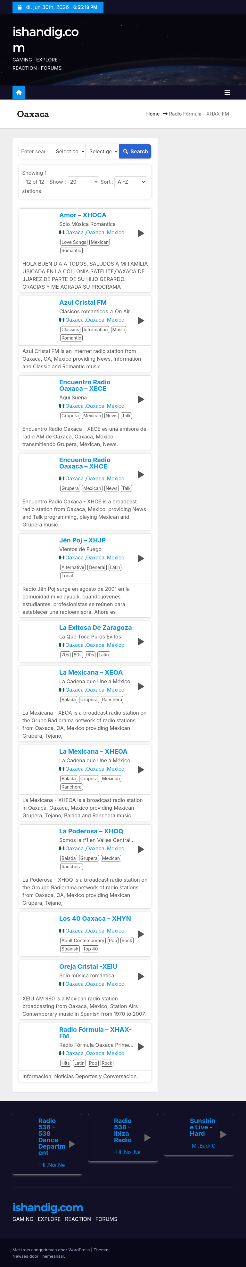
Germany (214, 1145)
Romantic (71, 250)
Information (96, 329)
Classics (70, 329)
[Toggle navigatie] (227, 92)
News (112, 415)
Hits (66, 1063)
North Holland (51, 1164)
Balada (69, 699)
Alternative (73, 567)
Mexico (116, 232)
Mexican (100, 242)
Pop (113, 940)
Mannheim (194, 1145)
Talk (126, 415)
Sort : (107, 181)
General (97, 567)
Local (67, 575)
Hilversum (43, 1164)
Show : (58, 181)
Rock (127, 940)
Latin (115, 567)
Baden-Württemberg (204, 1145)
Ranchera (112, 699)
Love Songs (74, 242)
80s (78, 654)
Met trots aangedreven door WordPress (51, 1249)
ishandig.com (47, 1207)
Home (153, 114)
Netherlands (61, 1164)
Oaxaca (74, 232)
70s (65, 654)
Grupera (70, 415)
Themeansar (52, 1255)
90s (90, 654)
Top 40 (90, 948)
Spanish (70, 948)
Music (118, 329)
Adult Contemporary (83, 940)
